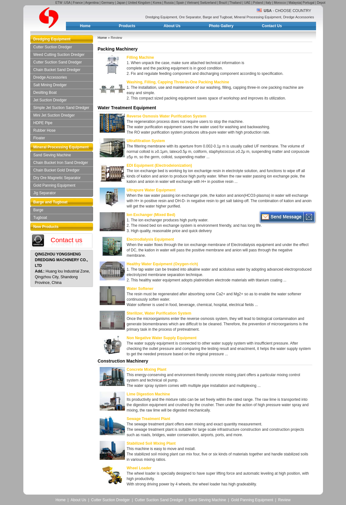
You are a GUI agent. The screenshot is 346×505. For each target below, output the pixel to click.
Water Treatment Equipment (127, 107)
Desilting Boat (45, 92)
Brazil (223, 2)
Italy (268, 2)
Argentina (92, 2)
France (78, 2)
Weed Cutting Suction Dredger (59, 54)
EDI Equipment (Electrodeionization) (159, 165)
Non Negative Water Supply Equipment (162, 338)
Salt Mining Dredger (50, 85)
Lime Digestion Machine (148, 394)
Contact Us (272, 26)
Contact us (66, 239)
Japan (121, 2)
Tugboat (40, 217)
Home (85, 26)
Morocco (280, 2)
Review (284, 500)
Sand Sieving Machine (52, 155)
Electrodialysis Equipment (150, 239)
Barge (38, 210)
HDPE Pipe (43, 123)
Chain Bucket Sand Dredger (56, 70)
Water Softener (140, 288)
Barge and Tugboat (50, 202)
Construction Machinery (123, 361)
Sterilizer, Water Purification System (159, 313)
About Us (172, 26)
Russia (169, 2)
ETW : (59, 2)
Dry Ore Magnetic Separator (57, 178)
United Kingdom (139, 2)
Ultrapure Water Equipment (151, 190)
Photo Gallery (221, 26)
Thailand (235, 2)
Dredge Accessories (50, 77)
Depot (321, 2)
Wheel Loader (139, 468)
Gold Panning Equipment (54, 185)
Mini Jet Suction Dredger (54, 115)
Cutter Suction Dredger (52, 47)
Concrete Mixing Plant (147, 369)
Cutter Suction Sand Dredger (57, 62)
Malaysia (295, 2)
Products (127, 26)
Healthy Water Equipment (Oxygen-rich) (162, 264)
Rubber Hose (44, 130)
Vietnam (192, 2)
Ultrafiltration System (146, 141)
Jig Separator (44, 193)
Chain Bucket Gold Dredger (56, 170)
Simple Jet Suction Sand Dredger (61, 107)
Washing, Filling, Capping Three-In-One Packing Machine (178, 82)
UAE (247, 2)
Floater (39, 138)
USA (67, 2)
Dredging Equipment (52, 39)
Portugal (308, 2)
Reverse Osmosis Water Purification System (166, 116)
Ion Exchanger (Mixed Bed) (151, 215)
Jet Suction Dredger (50, 100)
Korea (157, 2)
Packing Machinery (118, 48)
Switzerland (208, 2)
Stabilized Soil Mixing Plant (151, 443)
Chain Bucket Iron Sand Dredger (60, 162)
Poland (258, 2)
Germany (107, 2)
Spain (180, 2)
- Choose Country (287, 11)
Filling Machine (140, 57)
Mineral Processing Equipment (61, 147)
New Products (46, 227)
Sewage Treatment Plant (148, 419)
